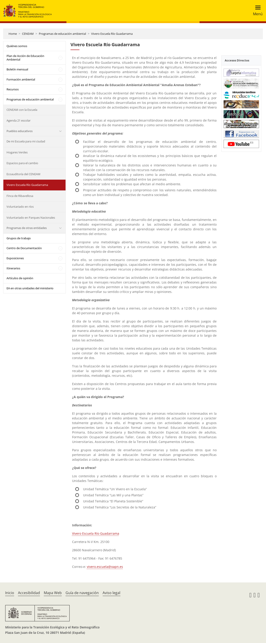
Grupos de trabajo (19, 238)
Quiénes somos (17, 46)
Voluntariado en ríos (20, 207)
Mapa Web (53, 592)
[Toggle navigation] (256, 10)
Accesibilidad (29, 592)
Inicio (9, 592)
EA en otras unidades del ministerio (30, 288)
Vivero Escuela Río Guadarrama (112, 34)
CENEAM (28, 34)
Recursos (13, 89)
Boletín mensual (17, 69)
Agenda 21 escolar (19, 120)
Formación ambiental (21, 79)
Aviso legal (111, 592)
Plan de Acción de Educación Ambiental (25, 57)
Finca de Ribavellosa (20, 196)
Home (13, 34)
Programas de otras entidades (27, 228)
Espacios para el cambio (22, 163)
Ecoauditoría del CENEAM (23, 174)
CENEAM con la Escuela (22, 110)
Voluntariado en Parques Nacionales (31, 218)
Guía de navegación (82, 592)
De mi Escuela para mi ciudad (26, 141)
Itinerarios (13, 268)
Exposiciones (15, 258)
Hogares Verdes (17, 152)
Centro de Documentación (24, 248)
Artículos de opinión (20, 278)
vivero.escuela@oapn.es (105, 567)
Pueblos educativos (20, 131)
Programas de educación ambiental (62, 34)
